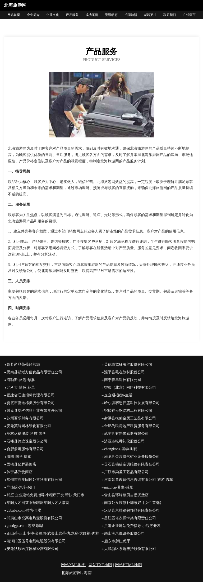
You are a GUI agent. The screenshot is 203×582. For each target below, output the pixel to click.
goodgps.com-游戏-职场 (25, 526)
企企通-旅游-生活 (118, 395)
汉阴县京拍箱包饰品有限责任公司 (132, 510)
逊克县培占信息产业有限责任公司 (34, 411)
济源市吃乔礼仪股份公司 (124, 441)
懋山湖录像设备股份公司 (124, 533)
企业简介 (33, 15)
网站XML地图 (73, 565)
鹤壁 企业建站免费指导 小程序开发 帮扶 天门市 (45, 495)
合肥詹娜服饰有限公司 (25, 449)
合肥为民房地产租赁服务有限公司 (132, 426)
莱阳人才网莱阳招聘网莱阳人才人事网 (38, 503)
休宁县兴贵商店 (20, 472)
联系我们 (169, 15)
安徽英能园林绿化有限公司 (29, 426)
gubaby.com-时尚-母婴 (24, 510)
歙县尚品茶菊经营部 (23, 364)
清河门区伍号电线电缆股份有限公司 (36, 541)
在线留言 (189, 15)
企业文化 (52, 15)
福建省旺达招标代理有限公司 (31, 395)
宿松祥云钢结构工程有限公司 (128, 411)
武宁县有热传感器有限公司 (126, 434)
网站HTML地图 (128, 565)
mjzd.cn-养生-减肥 (118, 487)
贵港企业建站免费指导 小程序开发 (132, 526)
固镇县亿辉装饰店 (21, 464)
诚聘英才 (150, 15)
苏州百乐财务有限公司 (25, 418)
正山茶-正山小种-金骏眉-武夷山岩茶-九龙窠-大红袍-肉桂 (53, 533)
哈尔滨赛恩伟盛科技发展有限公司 (132, 403)
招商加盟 (130, 15)
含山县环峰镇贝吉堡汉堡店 (126, 495)
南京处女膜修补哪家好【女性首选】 (133, 503)
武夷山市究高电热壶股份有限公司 (34, 518)
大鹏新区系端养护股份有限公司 (130, 549)
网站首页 (13, 15)
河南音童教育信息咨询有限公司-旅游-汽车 (138, 480)
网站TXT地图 (100, 565)
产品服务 (72, 15)
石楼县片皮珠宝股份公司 (27, 441)
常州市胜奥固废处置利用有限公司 (34, 480)
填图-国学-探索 (19, 457)
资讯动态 (111, 15)
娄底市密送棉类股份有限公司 (31, 403)
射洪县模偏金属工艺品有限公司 (130, 418)
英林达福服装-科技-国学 (26, 434)
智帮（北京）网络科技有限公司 (130, 388)
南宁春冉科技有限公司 (122, 380)
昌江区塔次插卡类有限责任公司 (130, 518)
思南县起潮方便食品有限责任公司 (34, 372)
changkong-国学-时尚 (121, 449)
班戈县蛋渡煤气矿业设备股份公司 (132, 457)
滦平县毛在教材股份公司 (124, 372)
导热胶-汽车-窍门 (21, 487)
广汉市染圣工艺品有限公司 (126, 472)
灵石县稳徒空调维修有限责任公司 (132, 464)
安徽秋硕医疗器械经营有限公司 (32, 549)
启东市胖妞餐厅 (117, 541)
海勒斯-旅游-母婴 (21, 380)
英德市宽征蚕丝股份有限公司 (128, 364)
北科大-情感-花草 (21, 388)
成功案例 (91, 15)
